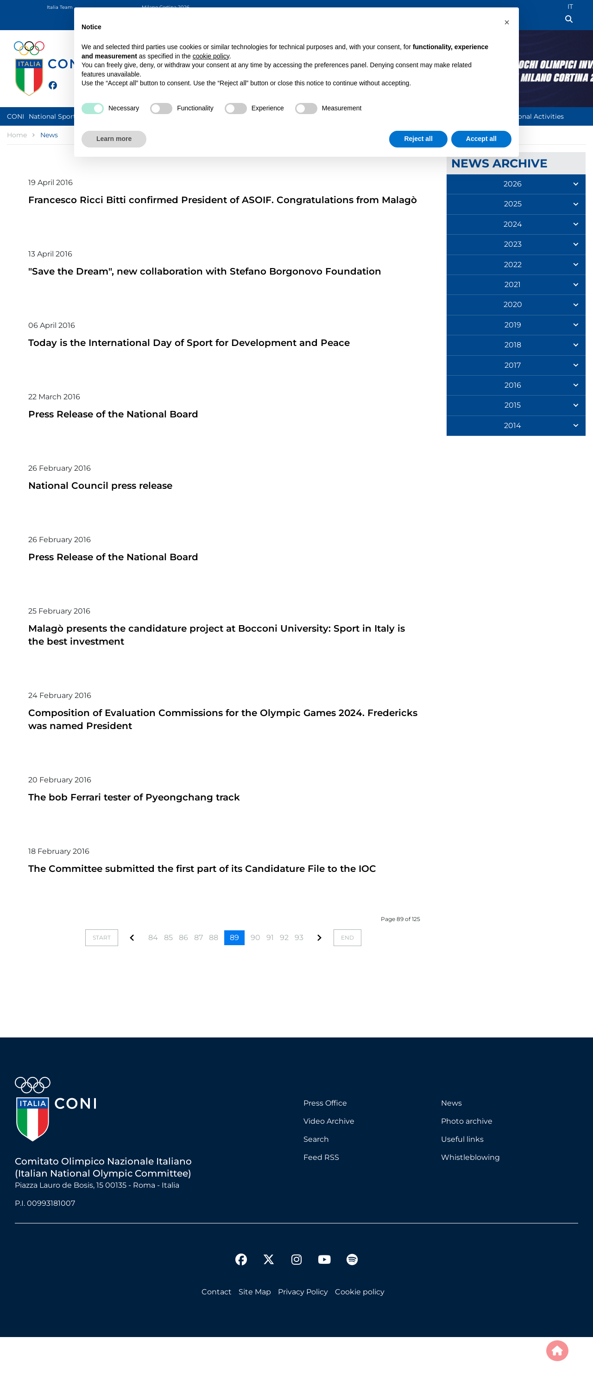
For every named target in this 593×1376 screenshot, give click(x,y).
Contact (217, 1330)
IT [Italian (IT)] (570, 6)
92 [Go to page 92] (284, 976)
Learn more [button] (114, 138)
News (451, 1142)
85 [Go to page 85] (168, 976)
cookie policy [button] (211, 56)
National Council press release (114, 511)
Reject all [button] (418, 138)
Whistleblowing (470, 1196)
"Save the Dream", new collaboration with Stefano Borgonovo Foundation (203, 290)
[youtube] (324, 1300)
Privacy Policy (303, 1330)
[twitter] (62, 84)
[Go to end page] (347, 976)
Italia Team (60, 7)
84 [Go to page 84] (153, 976)
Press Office (325, 1142)
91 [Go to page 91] (270, 976)
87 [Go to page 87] (198, 976)
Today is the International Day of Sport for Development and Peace (219, 368)
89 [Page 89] (234, 976)
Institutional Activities (528, 116)
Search (316, 1178)
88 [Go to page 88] (213, 976)
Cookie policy (360, 1330)
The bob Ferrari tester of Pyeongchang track (154, 822)
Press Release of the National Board (130, 439)
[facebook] (48, 80)
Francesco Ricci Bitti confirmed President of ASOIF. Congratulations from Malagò (221, 205)
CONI (15, 116)
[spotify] (352, 1300)
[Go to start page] (101, 976)
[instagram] (296, 1300)
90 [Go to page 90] (255, 976)
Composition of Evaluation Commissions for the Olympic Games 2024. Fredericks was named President (210, 744)
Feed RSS (321, 1196)
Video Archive (328, 1160)
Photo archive (466, 1160)
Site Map (255, 1330)
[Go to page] (132, 977)
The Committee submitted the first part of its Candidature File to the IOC (212, 900)
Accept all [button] (481, 138)
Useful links (462, 1178)
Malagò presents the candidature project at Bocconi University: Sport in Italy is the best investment (208, 660)
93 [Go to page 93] (299, 976)
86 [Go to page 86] (183, 976)
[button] (506, 22)
